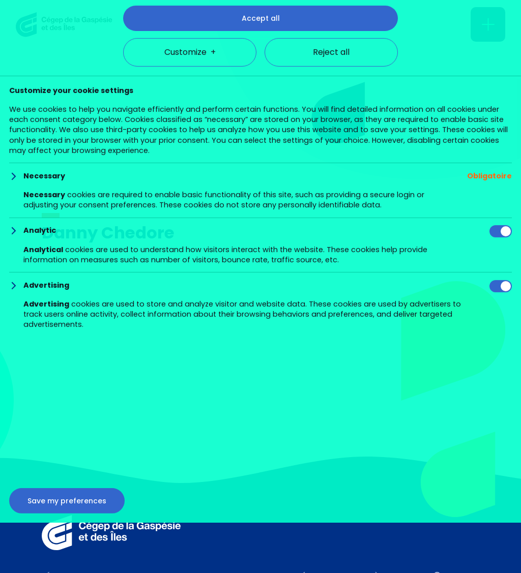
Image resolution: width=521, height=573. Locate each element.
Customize (190, 534)
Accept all (261, 500)
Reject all (331, 534)
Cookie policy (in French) (254, 475)
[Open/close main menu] (488, 24)
